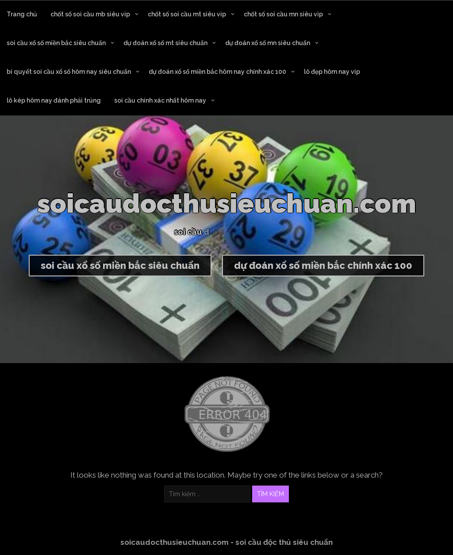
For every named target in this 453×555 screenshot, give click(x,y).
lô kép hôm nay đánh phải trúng (54, 100)
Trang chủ (22, 14)
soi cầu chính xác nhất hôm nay (160, 100)
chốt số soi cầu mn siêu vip (283, 14)
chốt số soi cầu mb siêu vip (90, 14)
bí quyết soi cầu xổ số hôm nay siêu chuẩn (69, 71)
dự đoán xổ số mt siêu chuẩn (165, 42)
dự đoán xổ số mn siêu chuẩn (267, 42)
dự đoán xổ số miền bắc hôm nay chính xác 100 (217, 71)
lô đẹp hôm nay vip (332, 71)
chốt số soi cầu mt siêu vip (187, 14)
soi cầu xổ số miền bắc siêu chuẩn (56, 42)
